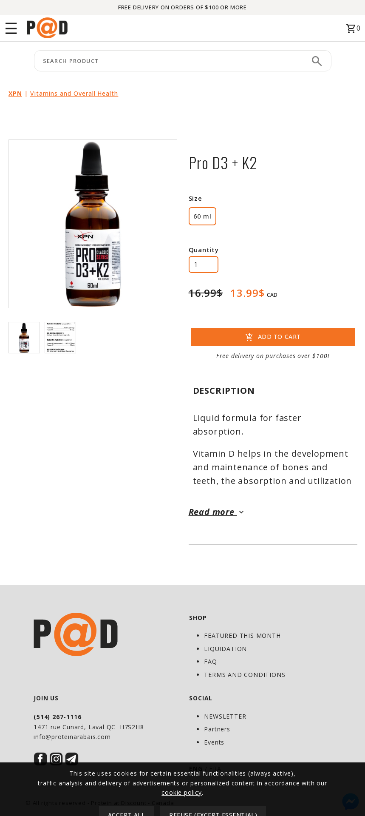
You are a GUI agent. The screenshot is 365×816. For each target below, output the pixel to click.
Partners (217, 729)
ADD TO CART (273, 338)
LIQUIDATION (225, 649)
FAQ (210, 661)
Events (214, 742)
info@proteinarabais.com (72, 737)
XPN (15, 93)
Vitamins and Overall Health (74, 93)
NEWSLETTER (225, 716)
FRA (215, 769)
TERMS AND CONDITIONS (244, 675)
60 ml (202, 216)
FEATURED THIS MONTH (242, 635)
